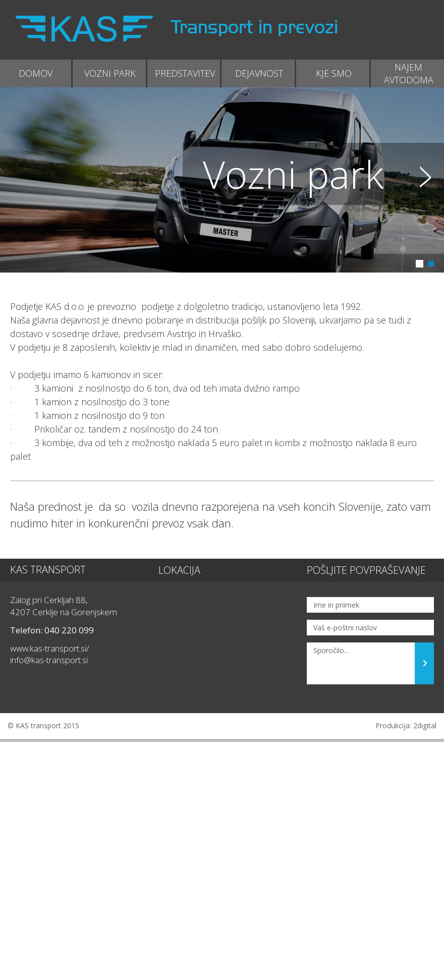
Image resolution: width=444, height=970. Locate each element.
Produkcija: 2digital (405, 725)
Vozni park (293, 174)
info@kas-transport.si (49, 660)
